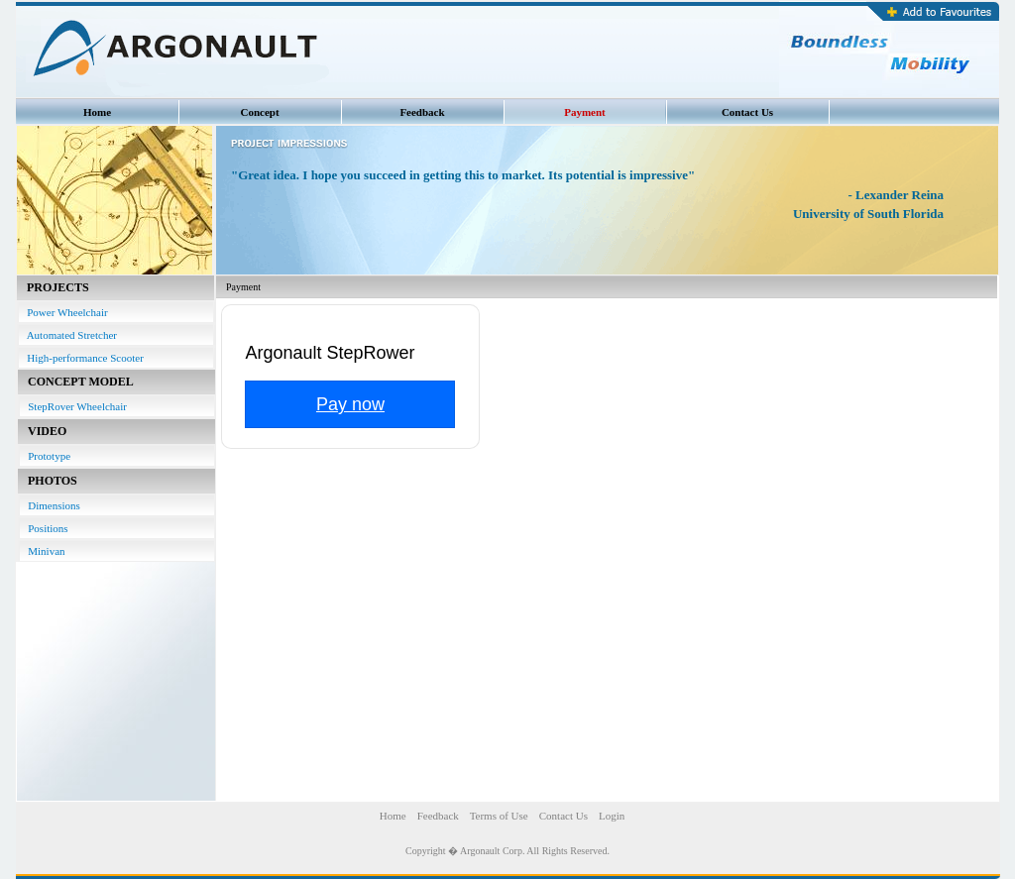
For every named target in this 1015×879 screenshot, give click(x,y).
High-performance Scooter (81, 358)
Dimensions (50, 505)
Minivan (42, 551)
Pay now (350, 404)
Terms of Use (499, 816)
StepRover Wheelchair (73, 406)
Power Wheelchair (63, 312)
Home (97, 112)
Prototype (45, 456)
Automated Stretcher (68, 335)
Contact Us (747, 112)
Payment (585, 112)
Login (611, 816)
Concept (259, 112)
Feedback (421, 112)
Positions (44, 528)
